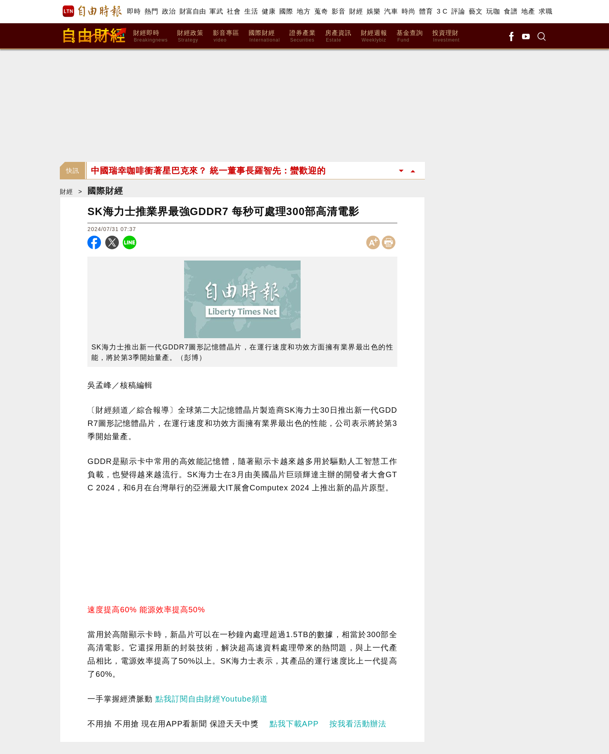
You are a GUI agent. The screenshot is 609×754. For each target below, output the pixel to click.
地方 (303, 11)
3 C (442, 11)
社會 (233, 11)
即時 (134, 11)
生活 (251, 11)
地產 (528, 11)
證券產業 (302, 36)
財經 (356, 11)
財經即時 (150, 36)
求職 (545, 11)
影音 (338, 11)
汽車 (391, 11)
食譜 (510, 11)
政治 (169, 11)
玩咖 (493, 11)
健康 (268, 11)
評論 (458, 11)
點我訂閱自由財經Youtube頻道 (211, 699)
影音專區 (226, 36)
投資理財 (446, 36)
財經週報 (374, 36)
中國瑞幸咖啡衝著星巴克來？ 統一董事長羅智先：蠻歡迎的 (208, 170)
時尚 (408, 11)
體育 (426, 11)
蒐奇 (321, 11)
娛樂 (373, 11)
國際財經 (264, 36)
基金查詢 (410, 36)
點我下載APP (294, 723)
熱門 (151, 11)
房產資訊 (338, 36)
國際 (286, 11)
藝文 (475, 11)
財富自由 (192, 11)
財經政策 (190, 36)
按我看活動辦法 (357, 723)
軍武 (216, 11)
